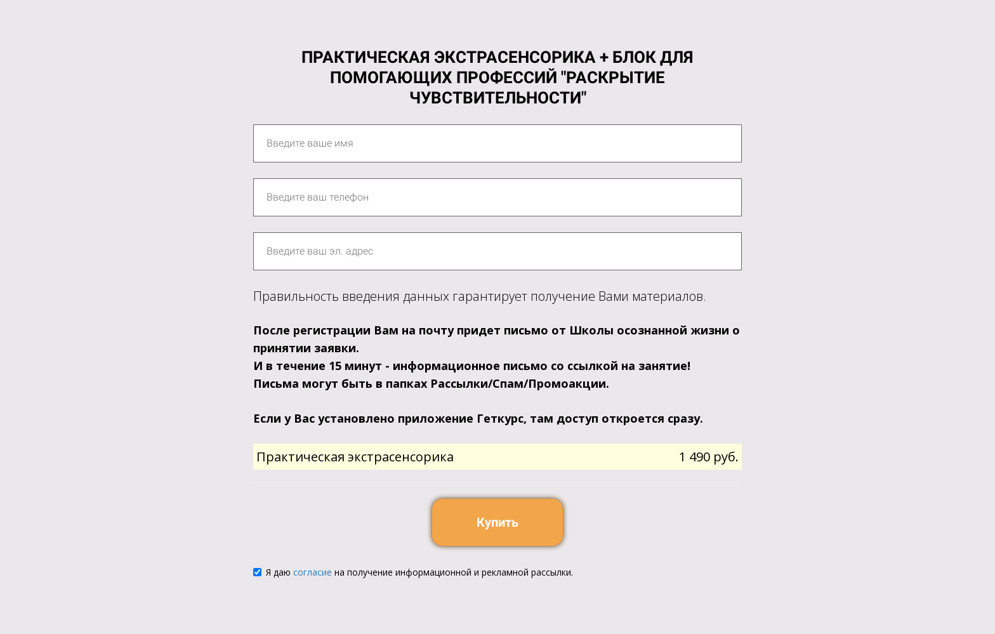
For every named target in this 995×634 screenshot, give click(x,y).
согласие (312, 572)
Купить (497, 522)
